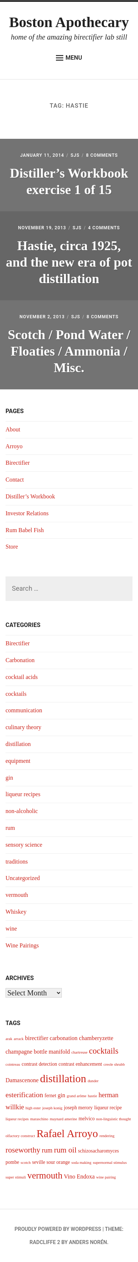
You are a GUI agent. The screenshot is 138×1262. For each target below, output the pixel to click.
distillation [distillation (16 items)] (63, 1078)
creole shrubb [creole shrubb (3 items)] (114, 1064)
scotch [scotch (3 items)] (26, 1163)
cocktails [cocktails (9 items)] (103, 1050)
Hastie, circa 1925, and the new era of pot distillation (69, 262)
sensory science (24, 845)
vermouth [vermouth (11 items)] (44, 1175)
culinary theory (23, 727)
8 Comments (102, 155)
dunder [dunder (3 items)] (93, 1081)
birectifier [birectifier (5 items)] (36, 1038)
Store (12, 546)
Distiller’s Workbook (30, 496)
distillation (18, 744)
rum (10, 828)
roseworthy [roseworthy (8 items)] (23, 1150)
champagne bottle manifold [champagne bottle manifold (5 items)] (38, 1051)
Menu (69, 58)
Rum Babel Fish (25, 530)
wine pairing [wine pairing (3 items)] (106, 1177)
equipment (18, 761)
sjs (75, 155)
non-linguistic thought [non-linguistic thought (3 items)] (113, 1119)
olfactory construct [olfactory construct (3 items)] (20, 1136)
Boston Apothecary (69, 22)
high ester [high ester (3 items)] (33, 1108)
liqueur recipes (23, 794)
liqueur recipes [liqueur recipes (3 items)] (17, 1119)
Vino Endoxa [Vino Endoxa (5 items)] (79, 1176)
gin (9, 778)
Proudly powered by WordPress (58, 1229)
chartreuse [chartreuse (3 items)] (79, 1052)
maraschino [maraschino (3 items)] (39, 1119)
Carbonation (20, 660)
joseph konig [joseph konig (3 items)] (52, 1108)
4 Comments (104, 227)
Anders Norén (88, 1242)
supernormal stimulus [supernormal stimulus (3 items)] (110, 1163)
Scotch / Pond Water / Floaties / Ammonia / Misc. (69, 351)
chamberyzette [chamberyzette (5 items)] (96, 1038)
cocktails (16, 694)
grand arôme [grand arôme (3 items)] (76, 1096)
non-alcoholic (22, 811)
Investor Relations (27, 513)
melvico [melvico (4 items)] (86, 1118)
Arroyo (14, 446)
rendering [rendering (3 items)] (106, 1136)
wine (11, 928)
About (13, 429)
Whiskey (16, 912)
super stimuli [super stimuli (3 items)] (16, 1177)
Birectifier (18, 463)
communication (24, 710)
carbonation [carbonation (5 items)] (64, 1038)
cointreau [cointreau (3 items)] (13, 1064)
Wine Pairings (22, 945)
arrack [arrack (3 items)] (19, 1039)
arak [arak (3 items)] (9, 1039)
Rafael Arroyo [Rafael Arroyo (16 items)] (67, 1133)
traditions (17, 861)
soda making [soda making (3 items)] (81, 1163)
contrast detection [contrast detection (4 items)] (39, 1064)
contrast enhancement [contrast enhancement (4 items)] (80, 1064)
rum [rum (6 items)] (47, 1150)
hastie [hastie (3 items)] (92, 1096)
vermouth (17, 895)
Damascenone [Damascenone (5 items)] (22, 1080)
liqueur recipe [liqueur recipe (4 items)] (108, 1107)
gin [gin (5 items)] (61, 1095)
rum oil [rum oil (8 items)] (65, 1150)
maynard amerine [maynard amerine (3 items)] (63, 1119)
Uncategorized (23, 878)
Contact (15, 479)
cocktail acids (22, 677)
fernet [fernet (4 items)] (50, 1095)
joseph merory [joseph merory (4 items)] (78, 1107)
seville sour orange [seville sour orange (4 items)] (51, 1162)
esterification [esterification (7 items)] (24, 1095)
